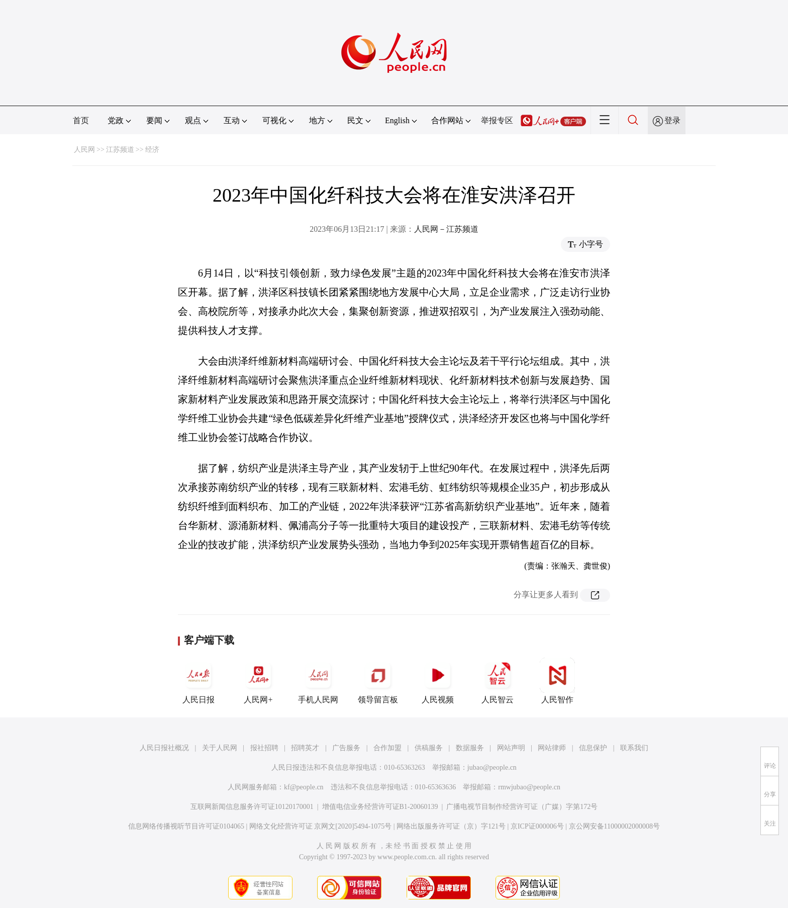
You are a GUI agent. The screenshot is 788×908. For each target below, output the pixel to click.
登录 (672, 120)
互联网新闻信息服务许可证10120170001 (252, 806)
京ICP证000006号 (537, 826)
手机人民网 (318, 681)
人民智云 (497, 681)
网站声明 (511, 748)
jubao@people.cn (492, 767)
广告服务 (346, 748)
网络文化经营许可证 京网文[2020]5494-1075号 (320, 826)
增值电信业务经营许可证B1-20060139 (380, 806)
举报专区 (497, 120)
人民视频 (437, 681)
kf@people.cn (304, 787)
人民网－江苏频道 (446, 229)
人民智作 (557, 681)
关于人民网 (219, 748)
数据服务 (470, 748)
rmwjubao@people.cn (529, 787)
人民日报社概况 (164, 748)
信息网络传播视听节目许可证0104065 (186, 826)
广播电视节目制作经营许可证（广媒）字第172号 (522, 806)
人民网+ (258, 681)
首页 (81, 120)
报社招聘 (264, 748)
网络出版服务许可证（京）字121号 (451, 826)
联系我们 (634, 748)
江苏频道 (120, 149)
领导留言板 (378, 681)
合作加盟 (387, 748)
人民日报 (198, 681)
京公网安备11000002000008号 (614, 826)
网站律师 (552, 748)
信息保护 (593, 748)
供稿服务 (429, 748)
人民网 (84, 149)
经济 (152, 149)
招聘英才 (305, 748)
